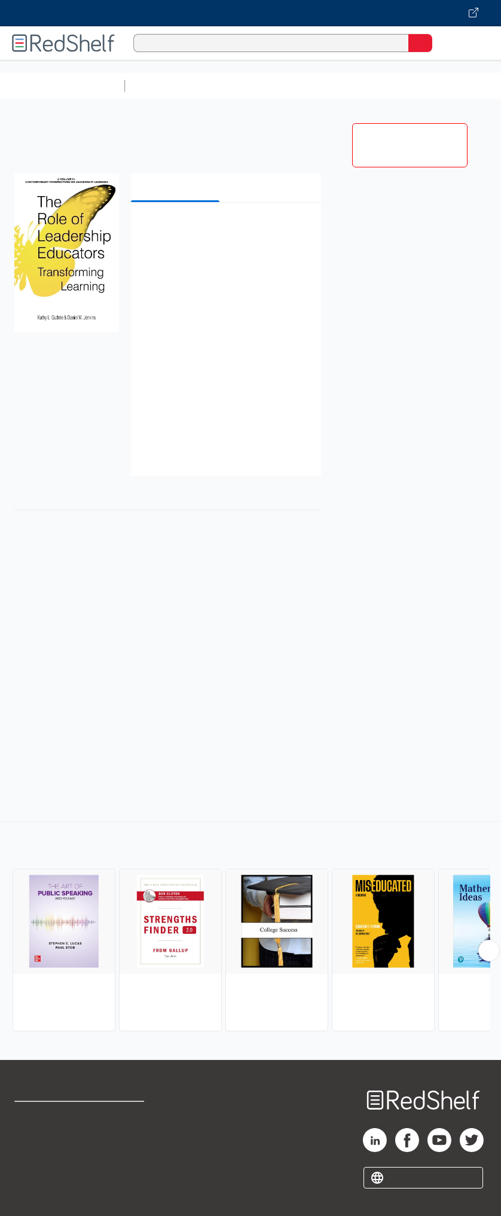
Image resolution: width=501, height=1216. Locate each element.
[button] (225, 230)
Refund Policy (130, 1142)
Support (30, 1142)
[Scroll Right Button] (489, 950)
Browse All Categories (62, 85)
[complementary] (250, 927)
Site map (32, 1194)
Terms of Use (129, 1116)
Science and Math (234, 85)
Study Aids (161, 85)
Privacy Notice (44, 1168)
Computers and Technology (341, 85)
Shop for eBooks (49, 1116)
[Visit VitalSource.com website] (250, 13)
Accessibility (128, 1168)
